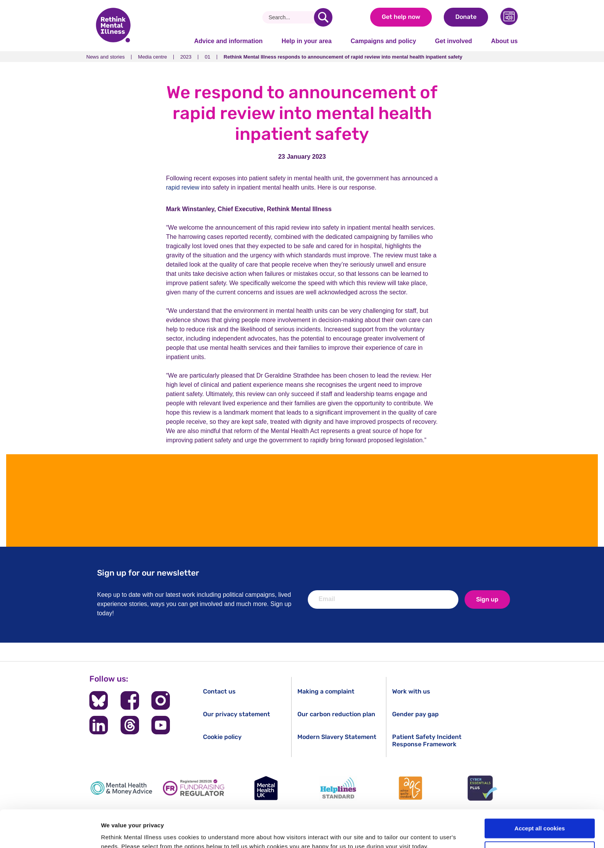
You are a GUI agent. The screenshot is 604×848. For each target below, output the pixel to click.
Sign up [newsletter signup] (487, 599)
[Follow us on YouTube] (160, 725)
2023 (185, 57)
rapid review (182, 187)
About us (504, 41)
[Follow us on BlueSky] (98, 700)
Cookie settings (540, 816)
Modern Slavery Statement (336, 737)
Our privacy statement (236, 714)
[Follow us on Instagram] (160, 700)
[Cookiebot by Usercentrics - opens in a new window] (50, 833)
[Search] (291, 17)
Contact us (219, 691)
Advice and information (228, 41)
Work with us (411, 691)
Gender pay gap (415, 714)
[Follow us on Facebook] (129, 700)
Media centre (152, 57)
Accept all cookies (540, 793)
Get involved (453, 41)
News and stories (105, 57)
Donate (465, 16)
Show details (119, 833)
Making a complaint (325, 691)
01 (207, 57)
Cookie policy (222, 737)
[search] (323, 17)
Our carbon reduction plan (336, 714)
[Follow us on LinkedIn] (98, 725)
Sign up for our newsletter (148, 573)
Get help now (401, 16)
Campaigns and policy (383, 41)
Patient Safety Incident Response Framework (426, 740)
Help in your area (307, 41)
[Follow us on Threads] (129, 725)
